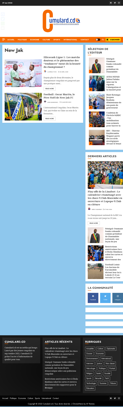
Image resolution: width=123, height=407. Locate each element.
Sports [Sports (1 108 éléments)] (88, 378)
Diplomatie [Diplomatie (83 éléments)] (111, 348)
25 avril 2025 (64, 72)
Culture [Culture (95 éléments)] (100, 348)
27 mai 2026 (108, 209)
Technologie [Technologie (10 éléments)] (91, 383)
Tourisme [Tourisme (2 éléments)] (103, 383)
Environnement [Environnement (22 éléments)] (92, 358)
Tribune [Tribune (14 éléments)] (113, 383)
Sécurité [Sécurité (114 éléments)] (98, 378)
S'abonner (113, 39)
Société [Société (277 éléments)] (107, 373)
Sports (56, 40)
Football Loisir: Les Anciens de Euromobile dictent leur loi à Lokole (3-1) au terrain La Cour (113, 271)
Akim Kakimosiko (51, 101)
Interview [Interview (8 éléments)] (89, 363)
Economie (34, 40)
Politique (22, 40)
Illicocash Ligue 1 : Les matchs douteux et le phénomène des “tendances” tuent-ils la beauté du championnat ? (62, 62)
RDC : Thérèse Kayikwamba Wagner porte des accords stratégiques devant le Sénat (113, 137)
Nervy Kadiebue (95, 208)
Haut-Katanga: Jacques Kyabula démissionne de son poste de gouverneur (113, 101)
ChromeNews (77, 404)
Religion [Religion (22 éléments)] (89, 373)
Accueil (10, 40)
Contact (85, 40)
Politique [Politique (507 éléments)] (102, 368)
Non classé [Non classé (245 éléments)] (110, 363)
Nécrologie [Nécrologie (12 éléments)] (90, 368)
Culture (46, 40)
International (70, 40)
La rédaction (50, 71)
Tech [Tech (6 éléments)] (107, 378)
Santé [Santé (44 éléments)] (98, 373)
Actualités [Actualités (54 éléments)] (90, 348)
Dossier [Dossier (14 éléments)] (89, 353)
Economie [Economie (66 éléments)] (100, 353)
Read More (49, 89)
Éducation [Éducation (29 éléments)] (90, 388)
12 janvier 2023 (66, 102)
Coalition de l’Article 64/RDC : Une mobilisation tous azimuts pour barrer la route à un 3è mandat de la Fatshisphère (113, 123)
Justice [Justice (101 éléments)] (99, 363)
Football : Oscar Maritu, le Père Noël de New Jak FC (59, 96)
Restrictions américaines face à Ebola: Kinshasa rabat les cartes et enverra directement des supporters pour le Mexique (114, 255)
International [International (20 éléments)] (106, 358)
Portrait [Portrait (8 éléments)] (112, 368)
